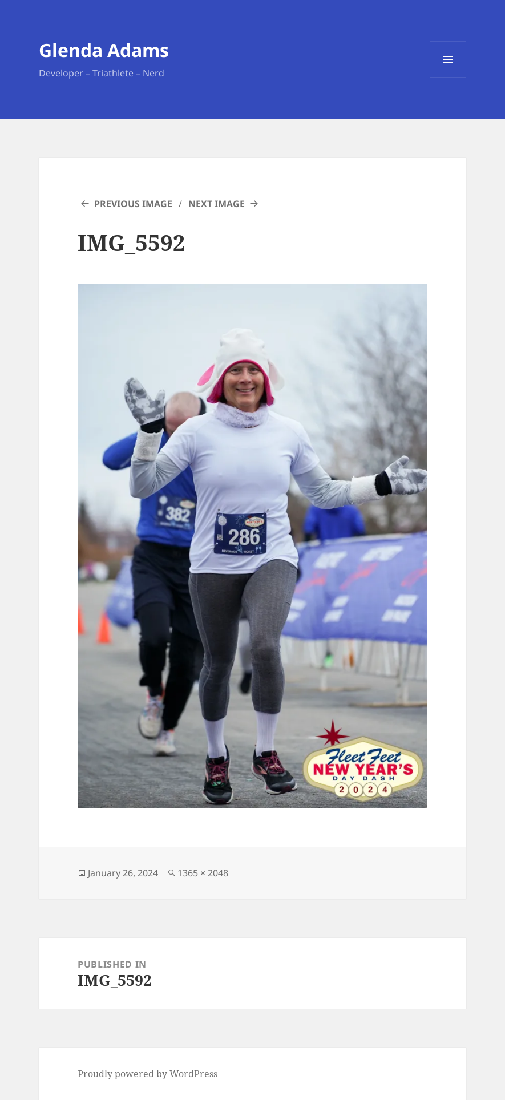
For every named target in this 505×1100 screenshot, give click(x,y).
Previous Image (133, 203)
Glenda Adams (104, 50)
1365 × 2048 (202, 873)
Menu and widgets (448, 77)
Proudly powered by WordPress (147, 1073)
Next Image (216, 203)
